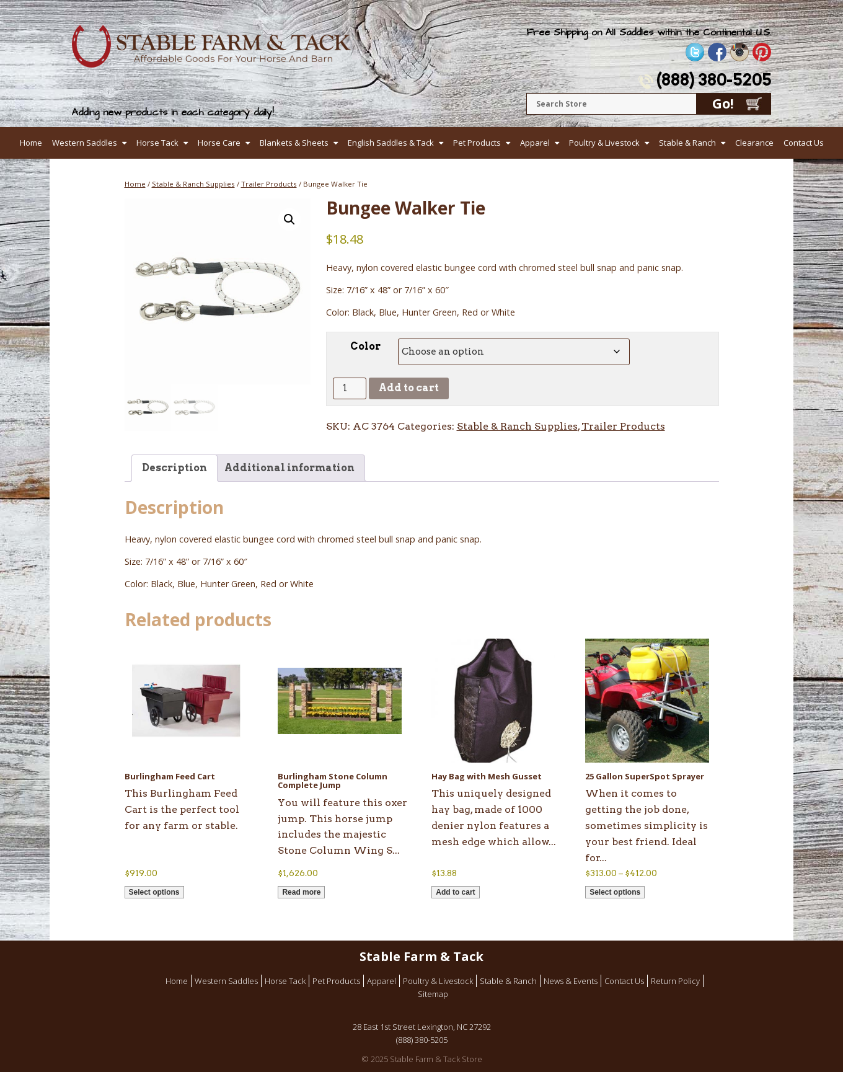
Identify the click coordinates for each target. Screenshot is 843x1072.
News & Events (571, 980)
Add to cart (409, 388)
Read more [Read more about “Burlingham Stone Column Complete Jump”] (301, 892)
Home (31, 142)
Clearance (754, 142)
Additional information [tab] (289, 468)
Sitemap (433, 993)
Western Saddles (84, 142)
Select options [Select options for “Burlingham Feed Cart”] (154, 892)
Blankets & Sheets (294, 142)
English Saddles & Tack (391, 142)
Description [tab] (174, 468)
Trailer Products (269, 183)
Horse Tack (157, 142)
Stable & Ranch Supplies (193, 183)
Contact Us (803, 142)
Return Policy (675, 980)
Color (365, 346)
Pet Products (477, 142)
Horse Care (219, 142)
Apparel (535, 142)
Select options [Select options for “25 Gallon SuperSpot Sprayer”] (614, 892)
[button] (289, 219)
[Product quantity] (349, 388)
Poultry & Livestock (604, 142)
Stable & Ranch (687, 142)
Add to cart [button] (455, 892)
